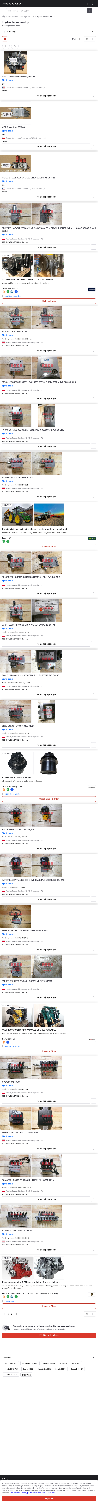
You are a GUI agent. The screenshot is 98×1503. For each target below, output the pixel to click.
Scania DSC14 (60, 1369)
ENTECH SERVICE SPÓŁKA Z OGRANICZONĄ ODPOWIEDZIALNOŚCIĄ (30, 1294)
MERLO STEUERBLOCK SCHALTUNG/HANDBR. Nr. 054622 (28, 178)
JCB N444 (63, 1363)
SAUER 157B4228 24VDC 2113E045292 (20, 1132)
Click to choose (49, 301)
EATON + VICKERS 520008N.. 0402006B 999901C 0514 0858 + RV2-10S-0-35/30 (39, 382)
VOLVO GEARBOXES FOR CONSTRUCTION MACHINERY (27, 279)
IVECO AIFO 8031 (10, 1363)
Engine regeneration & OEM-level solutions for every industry (31, 1282)
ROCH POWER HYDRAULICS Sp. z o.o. (15, 242)
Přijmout (49, 1498)
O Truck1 (5, 1479)
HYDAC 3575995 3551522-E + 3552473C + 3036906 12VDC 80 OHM (33, 430)
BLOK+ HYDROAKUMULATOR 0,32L (18, 829)
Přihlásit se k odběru (49, 1335)
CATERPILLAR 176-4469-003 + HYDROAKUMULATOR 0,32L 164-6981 (34, 880)
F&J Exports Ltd (8, 1039)
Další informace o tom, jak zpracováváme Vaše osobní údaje (32, 1492)
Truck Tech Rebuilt (9, 289)
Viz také (7, 1357)
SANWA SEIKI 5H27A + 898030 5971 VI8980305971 (25, 930)
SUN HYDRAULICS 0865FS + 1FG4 (17, 477)
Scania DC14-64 (77, 1369)
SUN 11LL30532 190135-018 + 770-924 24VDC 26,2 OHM (28, 625)
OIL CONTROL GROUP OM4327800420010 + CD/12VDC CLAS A (31, 577)
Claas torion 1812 (44, 1369)
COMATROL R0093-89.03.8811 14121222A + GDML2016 (28, 1180)
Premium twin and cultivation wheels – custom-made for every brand (34, 529)
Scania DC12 (28, 1369)
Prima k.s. (5, 91)
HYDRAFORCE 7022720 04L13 (16, 331)
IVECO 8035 (76, 1363)
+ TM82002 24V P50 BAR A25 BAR (17, 1230)
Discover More (49, 546)
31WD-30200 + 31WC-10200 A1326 (18, 726)
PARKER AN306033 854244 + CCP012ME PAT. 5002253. (27, 981)
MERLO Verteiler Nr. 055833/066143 (18, 76)
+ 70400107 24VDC (11, 1082)
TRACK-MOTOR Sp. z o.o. (12, 786)
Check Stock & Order (49, 799)
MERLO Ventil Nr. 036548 (13, 127)
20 (87, 39)
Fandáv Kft (6, 538)
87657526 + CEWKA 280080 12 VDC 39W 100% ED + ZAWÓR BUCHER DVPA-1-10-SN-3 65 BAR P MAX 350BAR (49, 229)
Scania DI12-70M (10, 1375)
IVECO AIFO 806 (49, 1363)
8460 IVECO (26, 1375)
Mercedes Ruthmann (30, 1363)
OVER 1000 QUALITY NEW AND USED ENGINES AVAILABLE (29, 1030)
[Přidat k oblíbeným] (93, 95)
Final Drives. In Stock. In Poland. (17, 777)
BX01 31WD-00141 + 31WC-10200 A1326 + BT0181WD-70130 (30, 675)
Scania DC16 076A (11, 1369)
